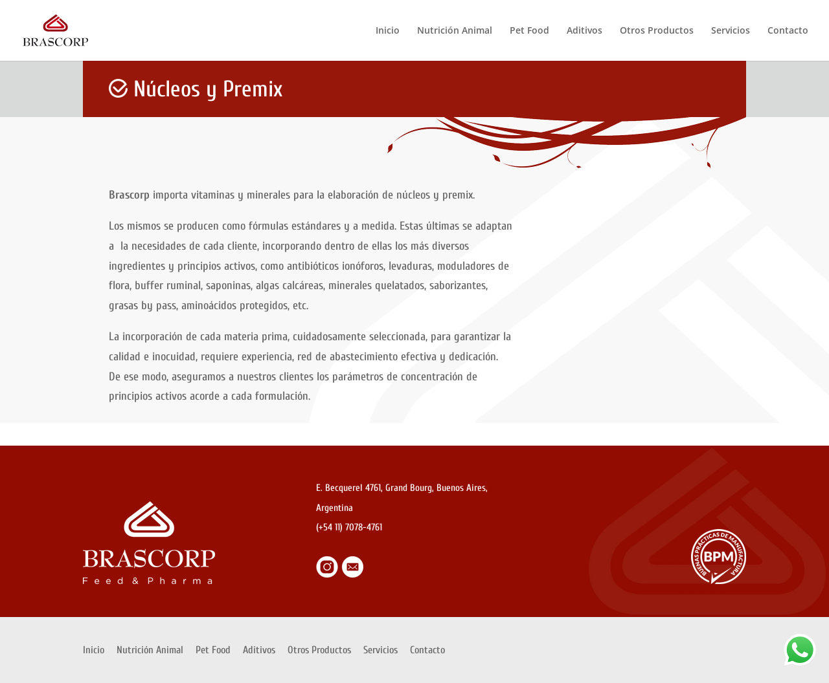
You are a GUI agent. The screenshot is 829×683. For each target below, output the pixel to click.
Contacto (787, 31)
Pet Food (529, 31)
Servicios (730, 31)
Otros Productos (657, 31)
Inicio (388, 31)
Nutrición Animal (454, 31)
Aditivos (584, 31)
